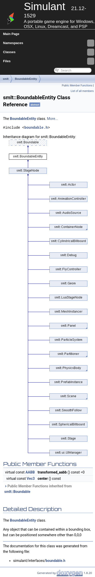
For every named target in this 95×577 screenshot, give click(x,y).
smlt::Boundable (17, 492)
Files (48, 61)
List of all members (82, 91)
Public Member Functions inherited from (38, 489)
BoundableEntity (26, 78)
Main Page (11, 34)
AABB (30, 472)
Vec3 (31, 479)
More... (52, 119)
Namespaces (48, 43)
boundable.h (36, 127)
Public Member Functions (77, 85)
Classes (48, 52)
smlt (6, 78)
